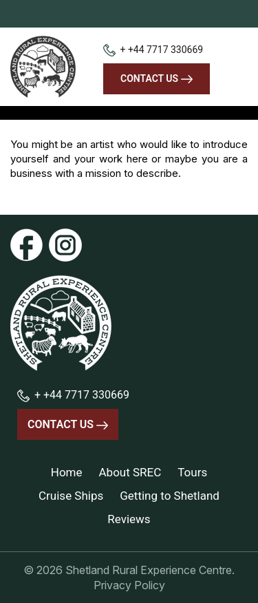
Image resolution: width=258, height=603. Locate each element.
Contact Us (156, 78)
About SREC (130, 472)
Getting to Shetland (169, 495)
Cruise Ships (71, 495)
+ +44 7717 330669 (153, 49)
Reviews (128, 519)
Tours (192, 472)
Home (67, 472)
